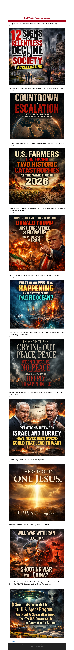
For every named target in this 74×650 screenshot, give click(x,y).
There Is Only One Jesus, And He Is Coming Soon (26, 460)
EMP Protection (47, 20)
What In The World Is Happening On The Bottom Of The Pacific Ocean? (34, 275)
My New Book (12, 20)
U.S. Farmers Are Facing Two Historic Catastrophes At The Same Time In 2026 (36, 143)
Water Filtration (38, 20)
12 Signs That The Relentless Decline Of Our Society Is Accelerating (33, 24)
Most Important (55, 20)
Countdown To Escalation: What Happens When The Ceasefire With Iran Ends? (36, 89)
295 (12, 641)
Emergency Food (29, 20)
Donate (63, 20)
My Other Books (20, 20)
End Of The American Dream (37, 18)
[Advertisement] (37, 8)
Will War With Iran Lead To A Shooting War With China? (29, 525)
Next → (14, 641)
